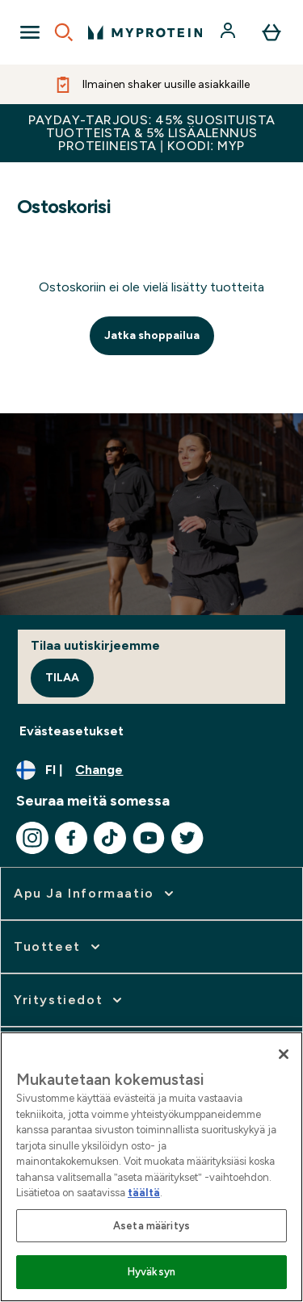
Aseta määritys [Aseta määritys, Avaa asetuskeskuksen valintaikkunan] (151, 1226)
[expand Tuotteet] (58, 947)
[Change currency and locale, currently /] (151, 770)
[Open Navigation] (30, 32)
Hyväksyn (151, 1272)
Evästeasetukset (71, 731)
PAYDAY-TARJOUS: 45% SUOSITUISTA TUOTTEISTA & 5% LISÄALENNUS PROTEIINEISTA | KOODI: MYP (152, 132)
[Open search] (64, 32)
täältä (144, 1193)
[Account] (229, 32)
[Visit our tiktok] (110, 838)
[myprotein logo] (145, 32)
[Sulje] (283, 1054)
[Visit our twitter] (187, 838)
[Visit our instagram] (32, 838)
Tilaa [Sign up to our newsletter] (62, 677)
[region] (151, 1167)
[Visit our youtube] (149, 838)
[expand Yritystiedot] (69, 1000)
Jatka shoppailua (152, 335)
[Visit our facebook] (71, 838)
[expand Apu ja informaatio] (95, 893)
